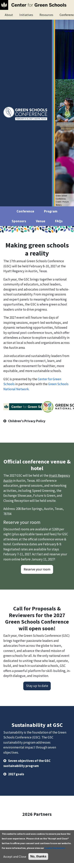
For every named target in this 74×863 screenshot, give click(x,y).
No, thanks (38, 856)
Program (50, 211)
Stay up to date (37, 686)
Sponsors (19, 221)
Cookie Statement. (55, 847)
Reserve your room (37, 569)
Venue (40, 221)
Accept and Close (14, 856)
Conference (25, 211)
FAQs (59, 221)
